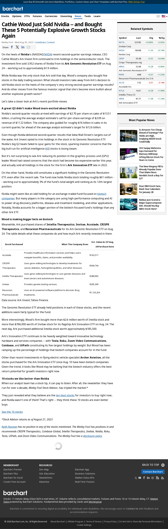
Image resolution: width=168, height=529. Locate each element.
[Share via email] (28, 47)
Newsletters (45, 477)
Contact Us (132, 508)
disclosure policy (92, 436)
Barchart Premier (12, 469)
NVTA (121, 42)
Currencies (51, 16)
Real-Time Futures (84, 481)
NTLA (121, 90)
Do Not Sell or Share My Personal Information (140, 521)
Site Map (44, 469)
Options (16, 16)
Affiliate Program (75, 521)
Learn (97, 16)
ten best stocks (65, 395)
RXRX (121, 74)
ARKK (121, 98)
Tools (87, 16)
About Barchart (58, 521)
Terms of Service (94, 521)
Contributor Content (45, 42)
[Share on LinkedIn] (23, 47)
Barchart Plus (10, 473)
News (78, 16)
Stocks (5, 16)
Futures (37, 16)
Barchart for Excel (13, 477)
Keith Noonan (9, 427)
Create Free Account (14, 481)
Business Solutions (85, 473)
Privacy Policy (110, 521)
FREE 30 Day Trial (136, 1)
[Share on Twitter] (17, 47)
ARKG (121, 66)
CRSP (121, 58)
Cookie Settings (84, 525)
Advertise (44, 481)
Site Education (47, 473)
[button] (164, 16)
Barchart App (82, 469)
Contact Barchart (153, 471)
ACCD (121, 82)
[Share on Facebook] (11, 47)
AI (47, 148)
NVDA (47, 54)
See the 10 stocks (12, 412)
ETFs (27, 16)
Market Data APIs (84, 477)
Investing (66, 16)
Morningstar (95, 501)
